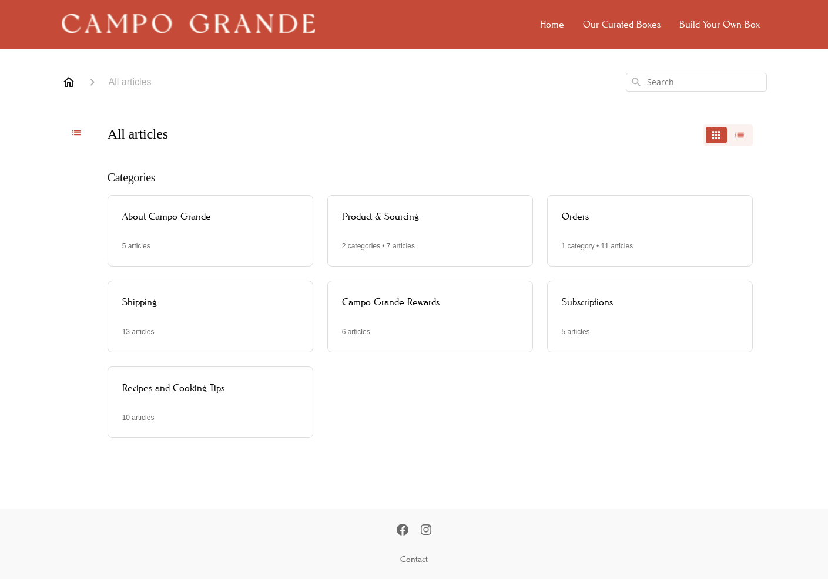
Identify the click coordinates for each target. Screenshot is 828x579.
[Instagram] (426, 531)
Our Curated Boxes (622, 24)
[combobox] (696, 82)
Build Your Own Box (719, 24)
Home (552, 24)
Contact (414, 559)
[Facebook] (402, 531)
